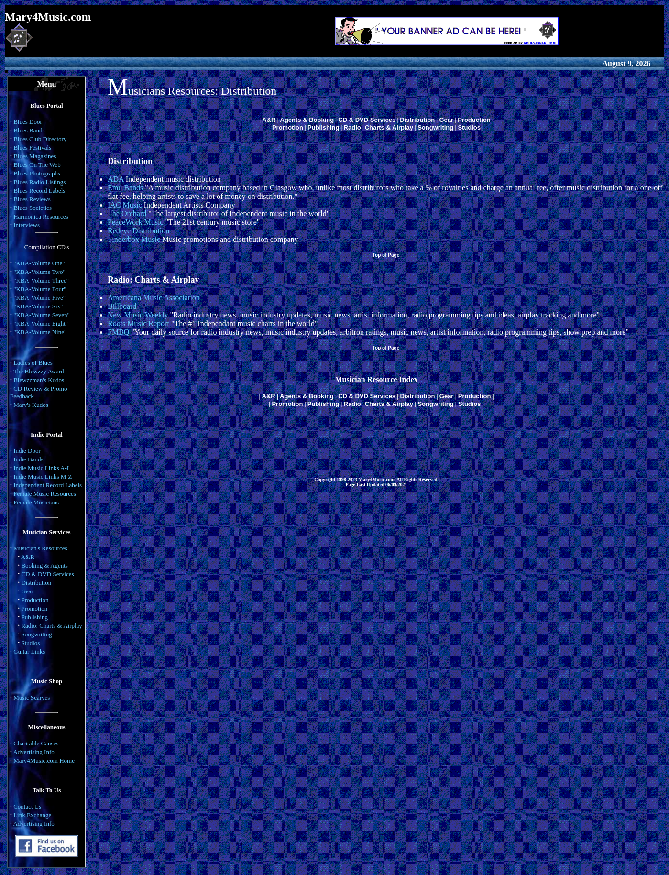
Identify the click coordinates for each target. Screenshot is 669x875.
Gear (27, 591)
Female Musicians (36, 502)
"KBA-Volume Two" (39, 271)
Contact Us (27, 806)
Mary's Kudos (30, 404)
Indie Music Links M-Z (42, 476)
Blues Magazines (34, 156)
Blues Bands (28, 130)
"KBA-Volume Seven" (41, 314)
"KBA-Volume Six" (38, 306)
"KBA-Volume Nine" (39, 332)
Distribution (36, 582)
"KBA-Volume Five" (39, 297)
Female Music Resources (44, 493)
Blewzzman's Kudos (38, 379)
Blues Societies (32, 207)
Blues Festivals (32, 147)
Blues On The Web (37, 164)
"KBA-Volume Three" (41, 280)
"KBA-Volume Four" (39, 289)
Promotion (34, 608)
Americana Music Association (154, 298)
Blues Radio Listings (39, 182)
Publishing (34, 617)
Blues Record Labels (39, 190)
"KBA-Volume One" (39, 263)
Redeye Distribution (138, 231)
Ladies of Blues (33, 362)
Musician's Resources (40, 548)
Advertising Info (33, 751)
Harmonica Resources (40, 216)
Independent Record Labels (47, 485)
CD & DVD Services (47, 574)
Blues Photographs (36, 173)
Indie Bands (28, 459)
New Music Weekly (138, 315)
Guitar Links (29, 651)
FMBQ (118, 332)
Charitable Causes (35, 743)
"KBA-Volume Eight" (40, 323)
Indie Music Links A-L (42, 467)
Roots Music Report (138, 323)
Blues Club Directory (39, 138)
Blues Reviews (32, 199)
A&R (27, 556)
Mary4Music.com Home (44, 760)
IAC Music (125, 205)
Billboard (122, 306)
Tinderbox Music (134, 239)
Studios (30, 642)
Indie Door (27, 450)
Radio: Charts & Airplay (51, 625)
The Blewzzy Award (38, 371)
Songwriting (36, 634)
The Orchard (127, 213)
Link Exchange (32, 815)
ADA (116, 179)
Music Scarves (31, 697)
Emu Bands (125, 188)
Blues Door (27, 121)
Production (34, 599)
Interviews (26, 225)
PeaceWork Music (135, 222)
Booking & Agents (44, 565)
